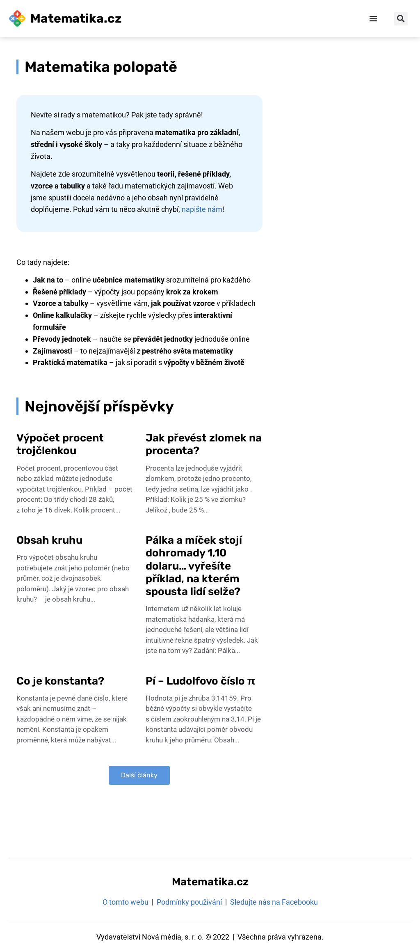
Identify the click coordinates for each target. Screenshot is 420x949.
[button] (373, 18)
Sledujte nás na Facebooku (274, 902)
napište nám (202, 209)
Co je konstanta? (60, 681)
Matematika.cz (76, 18)
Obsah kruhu (49, 540)
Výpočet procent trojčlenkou (60, 444)
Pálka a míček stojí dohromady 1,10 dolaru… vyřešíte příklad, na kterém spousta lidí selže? (194, 566)
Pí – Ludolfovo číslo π (202, 681)
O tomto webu (125, 902)
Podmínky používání (189, 902)
